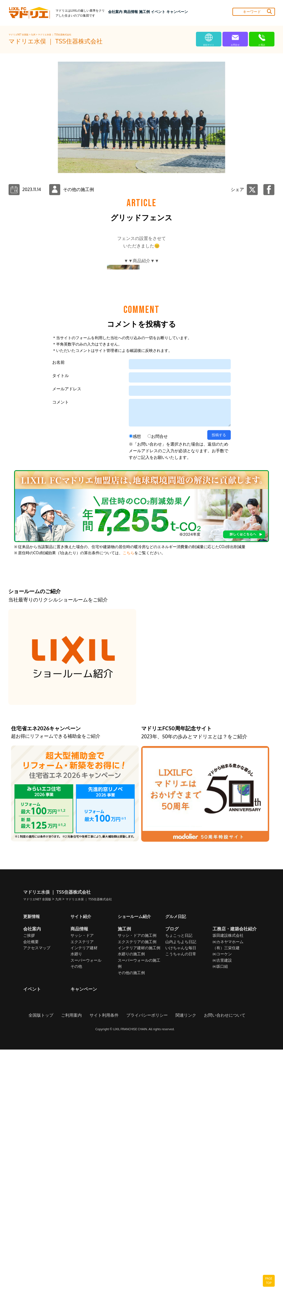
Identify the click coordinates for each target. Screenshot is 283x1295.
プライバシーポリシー (146, 1260)
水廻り (76, 1199)
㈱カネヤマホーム (228, 1187)
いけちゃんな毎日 (180, 1193)
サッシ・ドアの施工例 (137, 1181)
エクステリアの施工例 (137, 1187)
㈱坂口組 (220, 1211)
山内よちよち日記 (180, 1187)
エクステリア (82, 1187)
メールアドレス (66, 634)
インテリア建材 (84, 1193)
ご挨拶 (29, 1181)
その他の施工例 (131, 1218)
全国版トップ (46, 1260)
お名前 (58, 607)
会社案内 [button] (115, 11)
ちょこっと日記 (178, 1181)
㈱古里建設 (222, 1205)
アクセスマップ (36, 1193)
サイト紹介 (81, 1161)
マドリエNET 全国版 (19, 34)
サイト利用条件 (106, 1260)
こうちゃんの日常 (180, 1199)
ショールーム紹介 (135, 1161)
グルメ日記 (176, 1161)
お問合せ (159, 681)
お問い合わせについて (220, 1260)
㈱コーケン (222, 1199)
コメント (60, 647)
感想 (137, 681)
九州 (33, 34)
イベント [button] (158, 11)
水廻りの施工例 (131, 1199)
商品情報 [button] (131, 11)
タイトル (60, 620)
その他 (76, 1211)
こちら (128, 798)
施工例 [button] (144, 11)
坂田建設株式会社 (228, 1181)
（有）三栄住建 (226, 1193)
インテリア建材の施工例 (139, 1193)
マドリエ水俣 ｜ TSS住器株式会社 (55, 34)
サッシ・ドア (82, 1181)
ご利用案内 (75, 1260)
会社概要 (31, 1187)
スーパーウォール (85, 1205)
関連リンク (183, 1260)
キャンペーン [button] (177, 11)
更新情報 (32, 1161)
